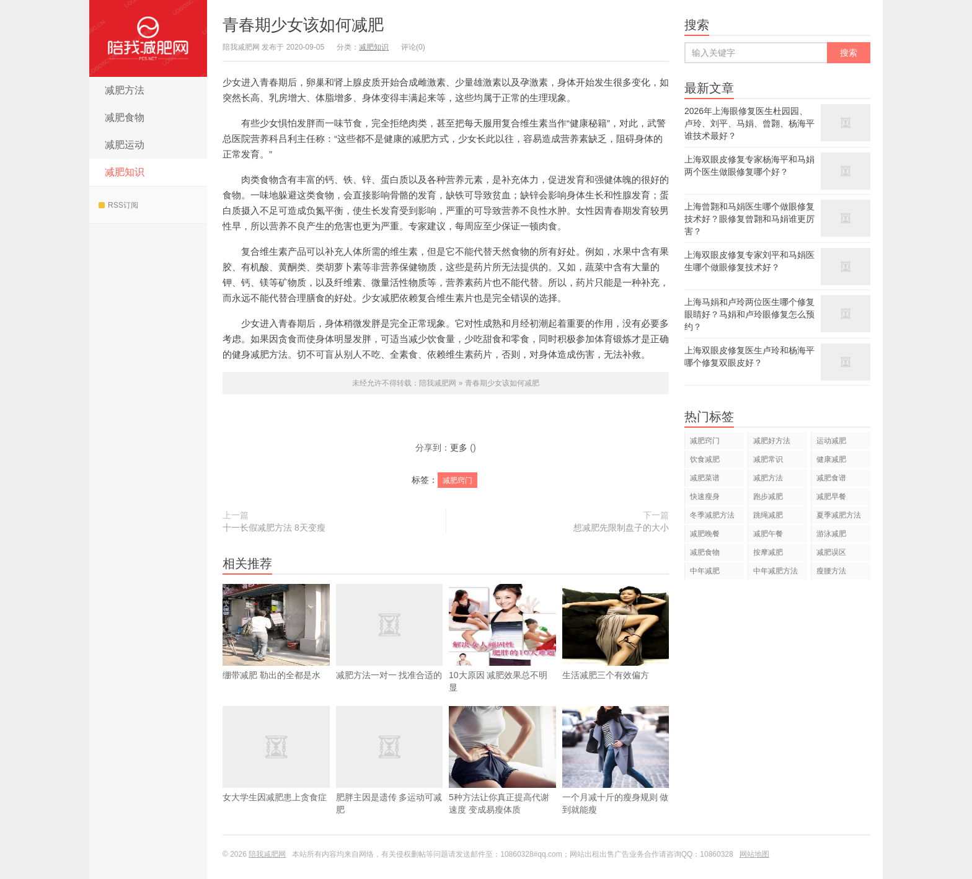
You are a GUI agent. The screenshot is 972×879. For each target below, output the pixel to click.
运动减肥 (831, 440)
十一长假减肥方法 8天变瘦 (274, 527)
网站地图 (754, 854)
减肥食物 (124, 117)
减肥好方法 (771, 440)
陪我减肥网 (148, 38)
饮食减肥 (705, 459)
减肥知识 (124, 172)
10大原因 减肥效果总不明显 (502, 656)
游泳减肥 (831, 533)
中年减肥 (705, 571)
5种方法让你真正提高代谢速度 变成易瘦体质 (502, 779)
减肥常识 (768, 459)
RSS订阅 (118, 205)
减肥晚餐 (705, 533)
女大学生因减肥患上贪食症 (276, 772)
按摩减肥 (768, 552)
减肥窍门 (457, 480)
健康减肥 (831, 459)
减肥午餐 (768, 533)
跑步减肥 (768, 496)
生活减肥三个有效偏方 (615, 650)
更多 (458, 448)
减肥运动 (124, 144)
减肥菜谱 (705, 478)
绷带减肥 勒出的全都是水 (276, 650)
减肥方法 (124, 90)
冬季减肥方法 (712, 515)
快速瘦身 (705, 496)
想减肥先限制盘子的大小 (621, 527)
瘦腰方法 (831, 571)
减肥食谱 (831, 478)
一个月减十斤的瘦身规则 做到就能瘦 (615, 779)
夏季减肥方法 (838, 515)
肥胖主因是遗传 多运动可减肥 (389, 779)
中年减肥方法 (775, 571)
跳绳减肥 (768, 515)
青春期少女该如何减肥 (303, 24)
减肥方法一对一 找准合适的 (389, 650)
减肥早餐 (831, 496)
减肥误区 (831, 552)
